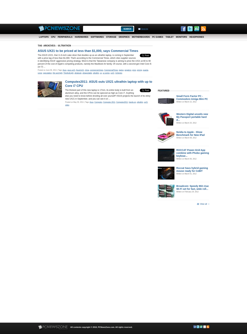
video (67, 105)
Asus (64, 70)
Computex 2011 (109, 102)
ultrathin (96, 73)
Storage (111, 37)
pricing (139, 70)
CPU (53, 37)
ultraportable (87, 73)
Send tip (144, 29)
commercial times (96, 70)
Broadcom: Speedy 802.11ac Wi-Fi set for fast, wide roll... (192, 187)
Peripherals (65, 37)
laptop (121, 70)
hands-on (132, 102)
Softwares (97, 37)
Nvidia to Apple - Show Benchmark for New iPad (190, 133)
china (87, 70)
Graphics (124, 37)
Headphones (196, 37)
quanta (145, 70)
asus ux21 (71, 70)
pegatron (128, 70)
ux (101, 73)
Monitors (181, 37)
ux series (106, 73)
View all (203, 204)
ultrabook (77, 73)
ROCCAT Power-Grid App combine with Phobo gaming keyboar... (192, 153)
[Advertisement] (123, 11)
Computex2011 (122, 102)
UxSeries (118, 73)
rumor (40, 73)
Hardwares (81, 37)
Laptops (44, 37)
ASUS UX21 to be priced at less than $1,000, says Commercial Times (88, 51)
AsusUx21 (80, 70)
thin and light (57, 73)
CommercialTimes (111, 70)
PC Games (157, 37)
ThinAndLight (68, 73)
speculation (47, 73)
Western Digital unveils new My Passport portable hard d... (192, 117)
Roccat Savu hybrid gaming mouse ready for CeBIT (192, 169)
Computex (98, 102)
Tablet (169, 37)
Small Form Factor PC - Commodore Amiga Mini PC (192, 97)
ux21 (112, 73)
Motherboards (141, 37)
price (134, 70)
